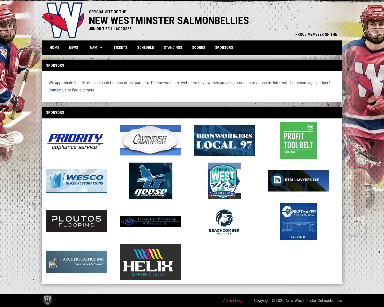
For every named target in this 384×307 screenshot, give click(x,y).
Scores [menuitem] (198, 47)
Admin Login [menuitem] (233, 300)
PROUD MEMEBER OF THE (316, 34)
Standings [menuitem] (173, 47)
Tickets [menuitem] (120, 47)
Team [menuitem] (96, 48)
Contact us (57, 90)
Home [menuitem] (54, 47)
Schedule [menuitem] (145, 47)
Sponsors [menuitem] (224, 47)
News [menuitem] (73, 47)
